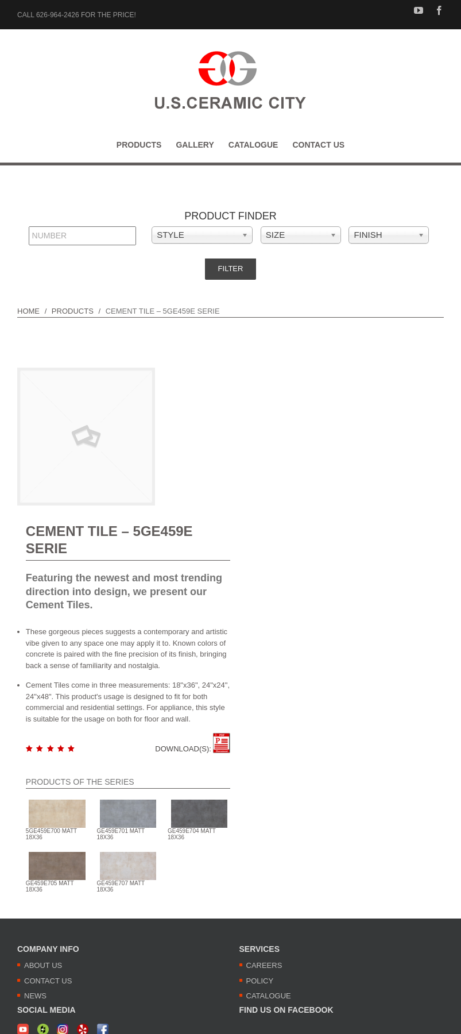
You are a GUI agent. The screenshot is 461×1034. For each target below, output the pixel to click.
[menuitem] (146, 145)
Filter (230, 268)
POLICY (260, 981)
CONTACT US (48, 981)
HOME (28, 311)
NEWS (35, 995)
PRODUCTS (73, 311)
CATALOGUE (268, 995)
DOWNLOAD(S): (192, 748)
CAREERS (264, 965)
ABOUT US (43, 965)
